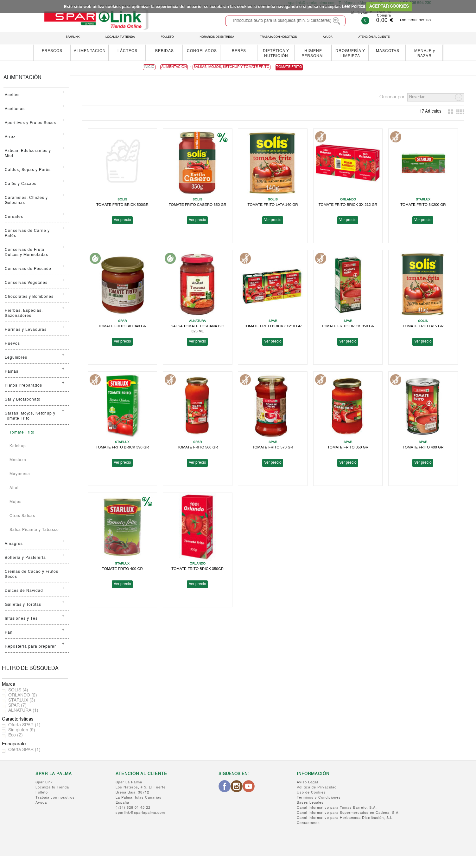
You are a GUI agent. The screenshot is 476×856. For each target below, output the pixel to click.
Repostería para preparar (30, 647)
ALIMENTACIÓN (90, 51)
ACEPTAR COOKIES (389, 6)
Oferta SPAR (24, 725)
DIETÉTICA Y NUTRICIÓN (276, 53)
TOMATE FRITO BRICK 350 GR (347, 326)
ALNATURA (23, 710)
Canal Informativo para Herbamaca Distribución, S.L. (345, 818)
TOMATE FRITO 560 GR (197, 447)
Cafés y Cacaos (20, 184)
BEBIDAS (164, 51)
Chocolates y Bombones (29, 297)
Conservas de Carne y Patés (27, 233)
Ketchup (18, 446)
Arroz (10, 137)
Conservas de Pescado (28, 269)
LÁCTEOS (127, 51)
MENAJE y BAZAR (424, 53)
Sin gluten (21, 730)
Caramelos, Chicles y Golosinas (26, 200)
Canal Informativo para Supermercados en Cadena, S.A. (348, 813)
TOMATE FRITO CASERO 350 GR (197, 204)
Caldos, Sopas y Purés (28, 170)
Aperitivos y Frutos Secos (30, 123)
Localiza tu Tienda (52, 787)
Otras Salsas (22, 516)
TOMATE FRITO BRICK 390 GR (122, 447)
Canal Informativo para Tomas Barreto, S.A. (337, 808)
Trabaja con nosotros (55, 798)
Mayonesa (20, 474)
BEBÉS (239, 51)
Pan (9, 633)
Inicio (149, 67)
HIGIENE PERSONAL (313, 53)
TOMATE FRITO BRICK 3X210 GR (273, 326)
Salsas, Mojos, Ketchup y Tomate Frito (30, 416)
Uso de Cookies (311, 792)
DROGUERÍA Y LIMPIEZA (350, 53)
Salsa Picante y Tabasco (34, 530)
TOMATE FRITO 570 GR (272, 447)
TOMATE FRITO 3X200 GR (423, 204)
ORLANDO (22, 695)
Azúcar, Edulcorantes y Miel (28, 153)
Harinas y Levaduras (26, 330)
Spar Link (44, 782)
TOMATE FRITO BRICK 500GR (122, 204)
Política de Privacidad (317, 787)
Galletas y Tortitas (23, 605)
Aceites (12, 95)
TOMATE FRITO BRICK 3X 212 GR (348, 204)
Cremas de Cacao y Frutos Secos (31, 574)
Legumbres (16, 358)
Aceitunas (15, 109)
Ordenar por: (392, 97)
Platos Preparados (23, 386)
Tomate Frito (22, 433)
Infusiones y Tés (21, 619)
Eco (15, 735)
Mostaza (18, 460)
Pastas (11, 372)
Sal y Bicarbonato (23, 400)
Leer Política (353, 6)
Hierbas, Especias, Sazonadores (24, 313)
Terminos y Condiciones (319, 798)
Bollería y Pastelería (25, 558)
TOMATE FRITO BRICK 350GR (197, 568)
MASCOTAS (387, 51)
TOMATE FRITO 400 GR (423, 447)
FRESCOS (52, 51)
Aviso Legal (307, 782)
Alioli (15, 488)
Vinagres (14, 544)
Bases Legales (310, 803)
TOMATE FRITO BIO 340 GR (122, 326)
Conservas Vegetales (26, 283)
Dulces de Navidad (24, 591)
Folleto (41, 792)
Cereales (14, 217)
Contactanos (308, 823)
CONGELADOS (202, 51)
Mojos (16, 502)
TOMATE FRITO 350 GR (347, 447)
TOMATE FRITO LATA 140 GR (272, 204)
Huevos (12, 344)
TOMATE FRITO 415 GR (423, 326)
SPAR (17, 705)
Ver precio (122, 220)
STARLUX (21, 700)
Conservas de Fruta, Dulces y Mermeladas (26, 252)
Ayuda (41, 803)
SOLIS (18, 690)
